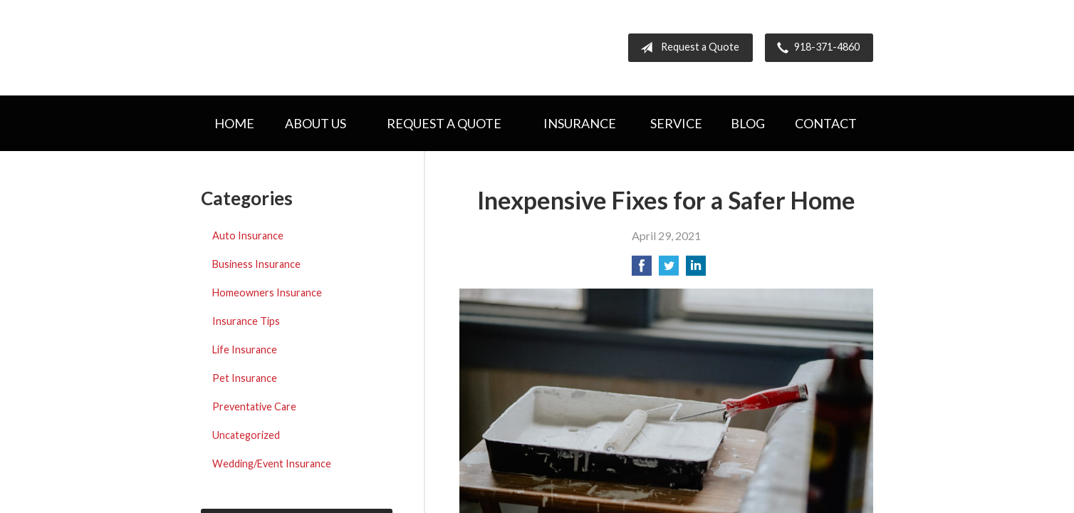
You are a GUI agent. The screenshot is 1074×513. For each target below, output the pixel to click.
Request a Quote (687, 47)
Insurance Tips (246, 321)
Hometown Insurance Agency (324, 47)
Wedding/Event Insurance (271, 463)
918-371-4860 (815, 47)
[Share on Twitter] (669, 269)
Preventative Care (254, 406)
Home (234, 123)
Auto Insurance (247, 235)
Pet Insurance (244, 378)
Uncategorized (246, 435)
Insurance (579, 123)
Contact (826, 123)
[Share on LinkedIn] (696, 269)
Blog (748, 123)
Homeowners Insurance (267, 292)
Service (676, 123)
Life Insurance (244, 349)
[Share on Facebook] (642, 269)
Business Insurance (256, 264)
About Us (315, 123)
